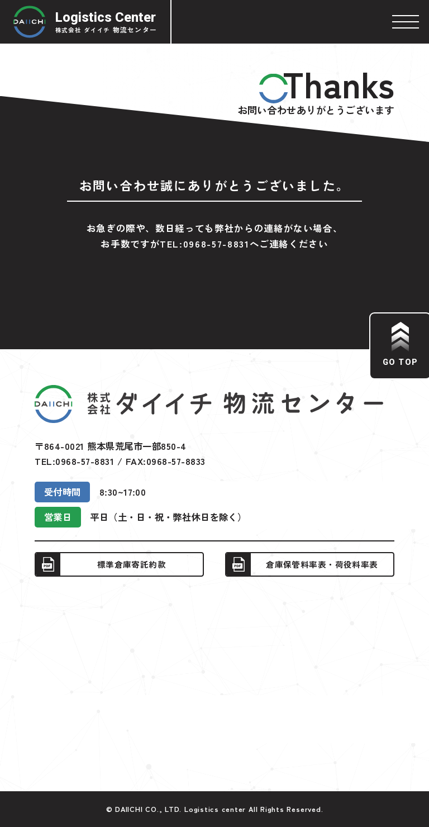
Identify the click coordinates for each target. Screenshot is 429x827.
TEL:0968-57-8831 (204, 243)
